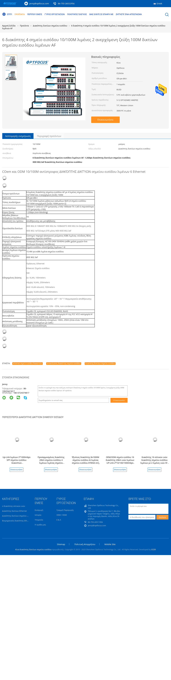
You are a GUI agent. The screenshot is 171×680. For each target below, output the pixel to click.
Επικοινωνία (119, 400)
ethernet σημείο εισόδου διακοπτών (27, 363)
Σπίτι (7, 14)
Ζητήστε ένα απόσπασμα (133, 14)
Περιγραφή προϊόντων (49, 136)
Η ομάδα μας (40, 524)
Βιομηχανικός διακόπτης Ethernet (17, 520)
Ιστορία (38, 515)
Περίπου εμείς (35, 14)
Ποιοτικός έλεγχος (80, 14)
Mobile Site (109, 544)
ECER (153, 549)
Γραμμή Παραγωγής (65, 510)
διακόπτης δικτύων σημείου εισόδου (100, 363)
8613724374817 (21, 392)
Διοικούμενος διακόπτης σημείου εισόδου (64, 363)
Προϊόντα (20, 14)
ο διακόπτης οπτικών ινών (13, 506)
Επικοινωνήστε (105, 119)
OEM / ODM (62, 515)
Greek (159, 3)
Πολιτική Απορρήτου (84, 544)
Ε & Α (59, 519)
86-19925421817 (14, 390)
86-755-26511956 (66, 3)
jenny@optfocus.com (39, 3)
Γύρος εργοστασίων (56, 14)
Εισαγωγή (39, 510)
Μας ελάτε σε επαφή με (104, 14)
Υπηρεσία (39, 519)
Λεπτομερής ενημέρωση (18, 136)
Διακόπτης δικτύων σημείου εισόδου (18, 515)
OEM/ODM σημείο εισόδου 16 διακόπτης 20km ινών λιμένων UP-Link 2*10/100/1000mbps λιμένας (120, 461)
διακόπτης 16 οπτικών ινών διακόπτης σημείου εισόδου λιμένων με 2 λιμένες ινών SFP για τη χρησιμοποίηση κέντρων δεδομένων (154, 463)
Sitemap (61, 544)
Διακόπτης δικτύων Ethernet (14, 511)
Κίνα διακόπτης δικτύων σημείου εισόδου (33, 549)
